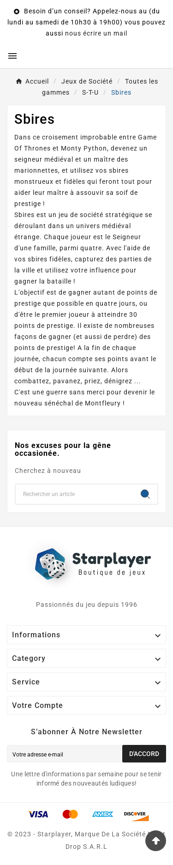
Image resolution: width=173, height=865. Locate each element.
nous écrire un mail (96, 33)
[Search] (145, 494)
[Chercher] (74, 494)
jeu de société (81, 214)
